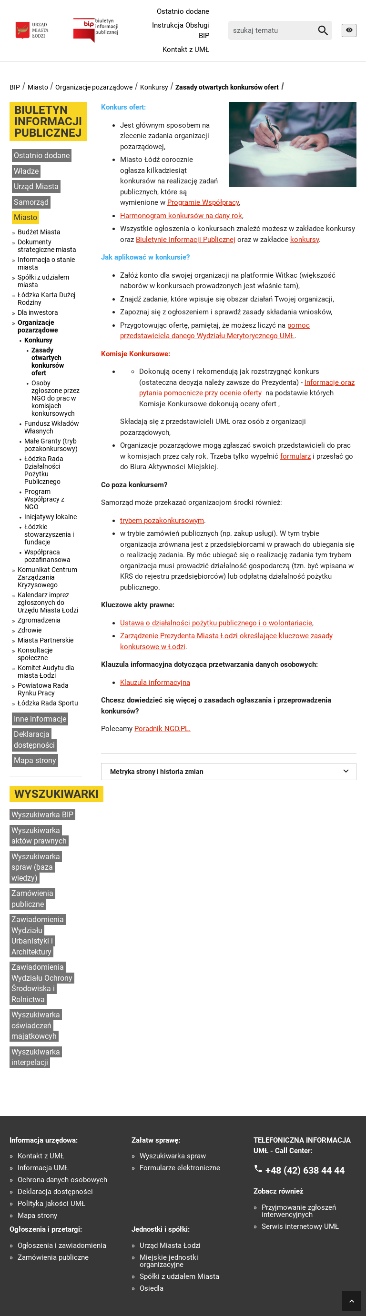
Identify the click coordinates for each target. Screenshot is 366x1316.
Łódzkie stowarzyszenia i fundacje (49, 534)
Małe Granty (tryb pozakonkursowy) (51, 444)
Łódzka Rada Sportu (48, 703)
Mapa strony (35, 760)
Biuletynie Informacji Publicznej (185, 239)
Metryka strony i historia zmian (231, 770)
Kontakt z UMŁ (186, 49)
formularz (295, 456)
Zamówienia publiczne (32, 899)
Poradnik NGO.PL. (162, 728)
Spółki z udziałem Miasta (179, 1276)
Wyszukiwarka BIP (42, 814)
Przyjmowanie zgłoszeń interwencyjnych (299, 1211)
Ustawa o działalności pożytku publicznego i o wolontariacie (216, 623)
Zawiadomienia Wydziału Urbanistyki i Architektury (37, 935)
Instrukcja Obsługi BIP (180, 30)
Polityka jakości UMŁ (51, 1203)
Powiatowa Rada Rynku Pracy (43, 689)
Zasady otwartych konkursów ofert (227, 87)
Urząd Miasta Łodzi (170, 1245)
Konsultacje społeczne (35, 654)
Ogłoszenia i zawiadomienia (62, 1245)
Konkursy (154, 87)
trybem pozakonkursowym (162, 520)
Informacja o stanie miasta (46, 263)
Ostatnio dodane (183, 11)
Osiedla (151, 1288)
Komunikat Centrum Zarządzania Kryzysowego (47, 577)
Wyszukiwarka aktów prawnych (39, 836)
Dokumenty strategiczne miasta (47, 245)
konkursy (304, 239)
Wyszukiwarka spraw (173, 1156)
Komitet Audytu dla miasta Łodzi (46, 671)
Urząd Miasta (36, 186)
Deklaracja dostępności (34, 740)
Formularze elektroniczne (180, 1168)
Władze (26, 171)
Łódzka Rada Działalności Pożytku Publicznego (43, 470)
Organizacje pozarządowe (93, 87)
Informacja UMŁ (43, 1168)
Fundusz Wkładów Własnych (51, 427)
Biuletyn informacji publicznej (48, 121)
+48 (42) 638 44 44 (305, 1169)
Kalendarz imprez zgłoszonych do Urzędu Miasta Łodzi (48, 602)
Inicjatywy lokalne (50, 517)
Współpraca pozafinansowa (47, 555)
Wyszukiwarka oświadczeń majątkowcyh (35, 1025)
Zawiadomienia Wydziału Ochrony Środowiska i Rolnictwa (41, 983)
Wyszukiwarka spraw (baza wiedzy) (35, 867)
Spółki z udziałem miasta (43, 281)
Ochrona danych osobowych (62, 1180)
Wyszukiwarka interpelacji (35, 1057)
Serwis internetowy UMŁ (300, 1226)
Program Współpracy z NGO (44, 499)
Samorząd (31, 202)
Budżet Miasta (39, 232)
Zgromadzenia (39, 620)
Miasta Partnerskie (45, 640)
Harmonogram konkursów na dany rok (181, 215)
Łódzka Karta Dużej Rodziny (46, 298)
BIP (15, 87)
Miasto (38, 87)
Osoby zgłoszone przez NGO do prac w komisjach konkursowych (55, 398)
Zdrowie (29, 630)
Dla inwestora (38, 312)
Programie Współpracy (203, 202)
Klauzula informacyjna (155, 682)
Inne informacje (40, 718)
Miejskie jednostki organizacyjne (169, 1261)
